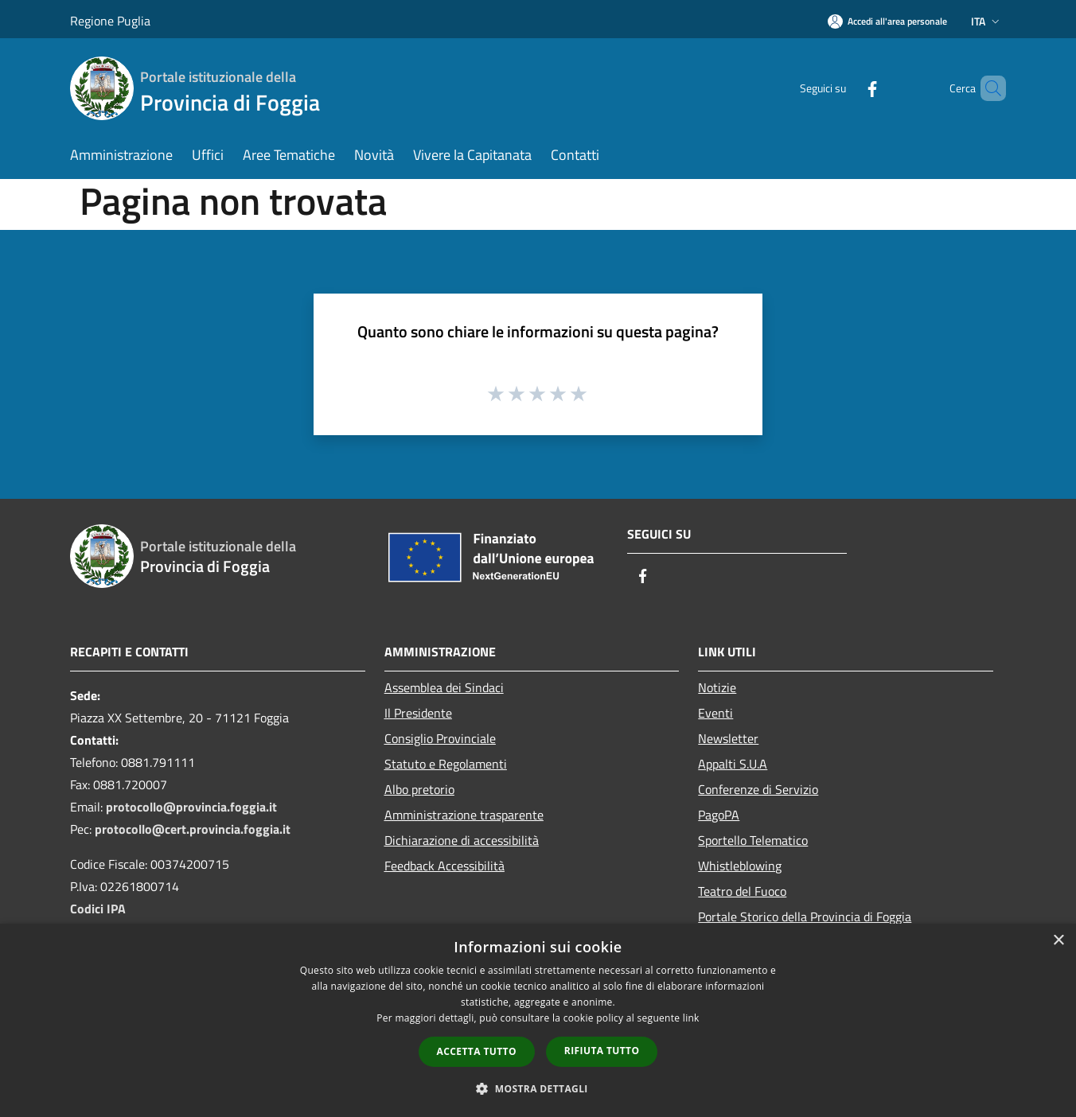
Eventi (715, 712)
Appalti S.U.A (732, 763)
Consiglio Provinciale (440, 738)
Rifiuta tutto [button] (602, 1050)
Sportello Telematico (753, 840)
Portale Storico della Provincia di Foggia (804, 916)
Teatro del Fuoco (742, 891)
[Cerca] (987, 88)
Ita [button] (987, 21)
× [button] (1058, 941)
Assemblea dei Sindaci (444, 687)
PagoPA (718, 814)
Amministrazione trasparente (464, 814)
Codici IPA (98, 908)
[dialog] (538, 1020)
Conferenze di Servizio (758, 789)
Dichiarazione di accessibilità (461, 840)
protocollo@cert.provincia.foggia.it (192, 829)
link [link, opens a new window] (691, 1018)
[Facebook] (845, 88)
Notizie (717, 687)
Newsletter (728, 738)
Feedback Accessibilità (444, 865)
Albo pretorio (419, 789)
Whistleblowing (740, 865)
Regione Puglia (110, 20)
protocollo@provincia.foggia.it (191, 806)
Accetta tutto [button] (477, 1051)
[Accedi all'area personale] (887, 21)
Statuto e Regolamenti (445, 763)
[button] (538, 1088)
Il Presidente (418, 712)
